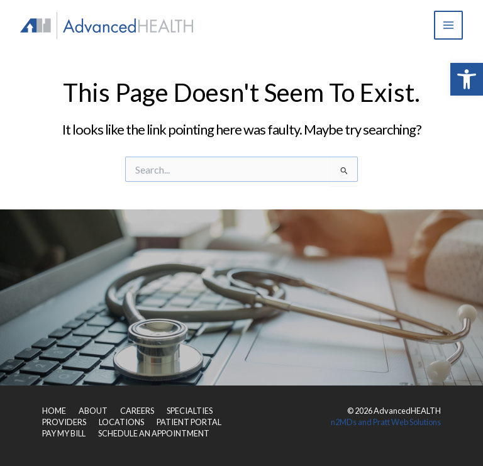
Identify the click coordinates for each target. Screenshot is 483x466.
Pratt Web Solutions (407, 422)
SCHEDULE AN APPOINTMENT (153, 433)
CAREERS (137, 411)
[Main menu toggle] (448, 25)
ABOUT (93, 411)
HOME (54, 411)
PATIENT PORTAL (189, 422)
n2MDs (344, 422)
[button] (466, 79)
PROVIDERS (64, 422)
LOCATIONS (121, 422)
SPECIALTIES (190, 411)
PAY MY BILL (64, 433)
